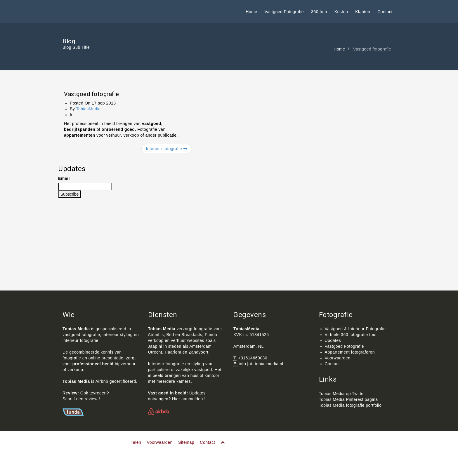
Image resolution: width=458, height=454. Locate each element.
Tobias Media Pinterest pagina (348, 399)
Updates (333, 340)
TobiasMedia (88, 109)
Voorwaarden (338, 358)
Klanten (362, 11)
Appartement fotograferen (350, 352)
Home (251, 11)
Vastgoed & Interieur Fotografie (355, 328)
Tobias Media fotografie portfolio (350, 405)
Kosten (341, 11)
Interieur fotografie (167, 148)
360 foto (319, 11)
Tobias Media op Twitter (342, 393)
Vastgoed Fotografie (284, 11)
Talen (136, 442)
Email (64, 178)
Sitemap (186, 442)
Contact (385, 11)
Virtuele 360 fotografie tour (351, 334)
